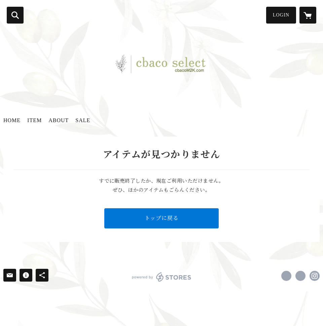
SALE (82, 120)
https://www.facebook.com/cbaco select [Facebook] (286, 276)
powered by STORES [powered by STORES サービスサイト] (161, 277)
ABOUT (58, 120)
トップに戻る (162, 218)
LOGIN (281, 14)
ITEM (34, 120)
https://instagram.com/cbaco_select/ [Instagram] (315, 276)
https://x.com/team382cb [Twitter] (300, 276)
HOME (12, 120)
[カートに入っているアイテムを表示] (307, 15)
